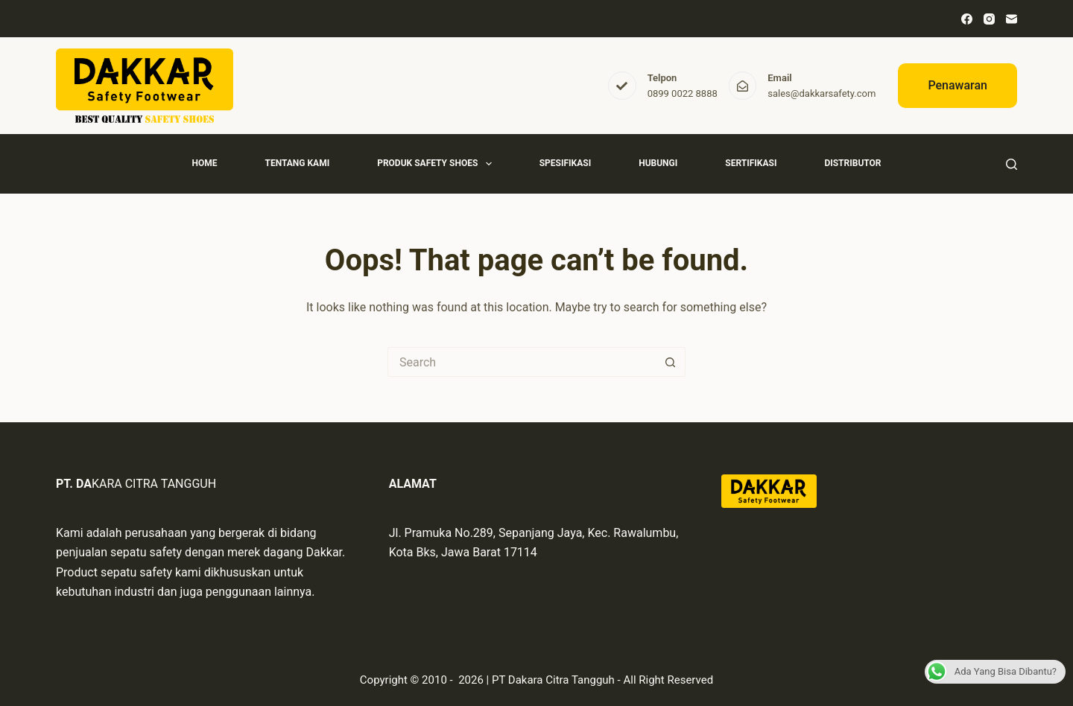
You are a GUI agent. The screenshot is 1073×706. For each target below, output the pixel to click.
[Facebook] (966, 19)
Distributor (852, 163)
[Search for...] (521, 362)
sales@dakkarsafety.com (821, 93)
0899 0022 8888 (683, 93)
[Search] (1011, 164)
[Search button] (671, 362)
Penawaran (957, 85)
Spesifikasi (565, 163)
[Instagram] (989, 19)
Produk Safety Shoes (437, 164)
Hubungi (658, 163)
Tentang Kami (297, 163)
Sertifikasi (750, 163)
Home (204, 163)
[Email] (1011, 19)
